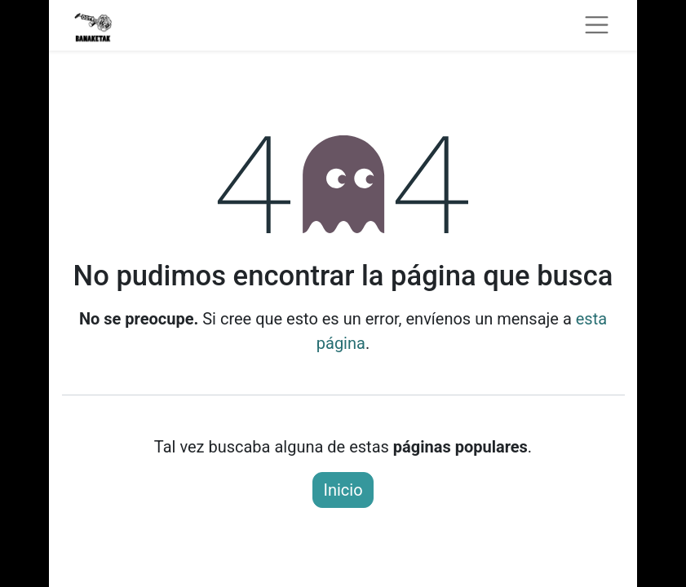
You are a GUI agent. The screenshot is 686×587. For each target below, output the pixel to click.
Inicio (342, 490)
